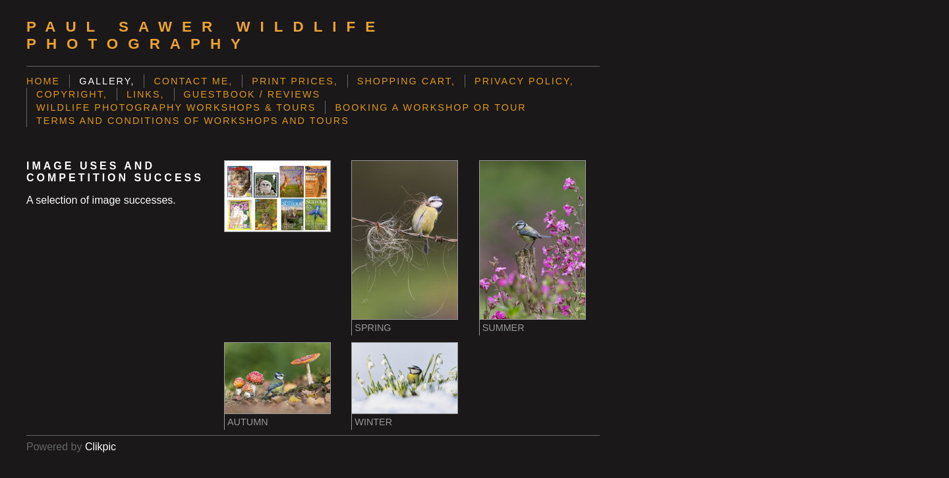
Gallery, (106, 81)
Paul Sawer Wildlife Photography (205, 35)
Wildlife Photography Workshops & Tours (176, 107)
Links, (146, 94)
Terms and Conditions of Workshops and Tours (192, 120)
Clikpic (100, 446)
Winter (373, 422)
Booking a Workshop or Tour (430, 107)
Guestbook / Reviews (252, 94)
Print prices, (295, 81)
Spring (373, 327)
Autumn (247, 422)
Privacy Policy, (524, 81)
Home (43, 81)
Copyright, (71, 94)
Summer (503, 327)
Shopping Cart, (406, 81)
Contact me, (193, 81)
